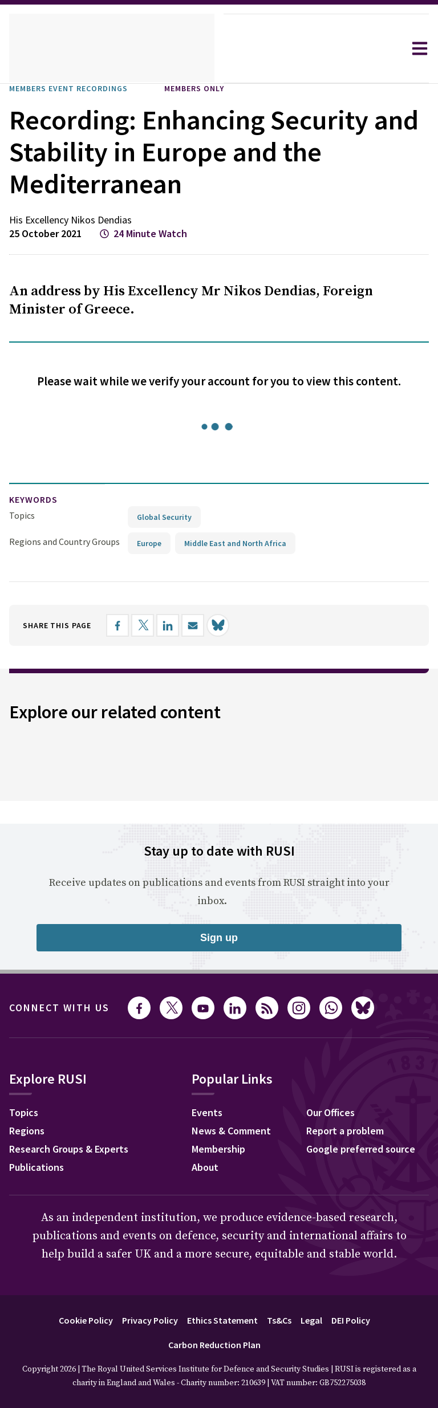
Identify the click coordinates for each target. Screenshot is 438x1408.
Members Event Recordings (79, 88)
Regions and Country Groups (66, 541)
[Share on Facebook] (129, 624)
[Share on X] (154, 624)
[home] (111, 48)
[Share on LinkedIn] (179, 624)
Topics (22, 515)
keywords (38, 499)
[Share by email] (204, 624)
